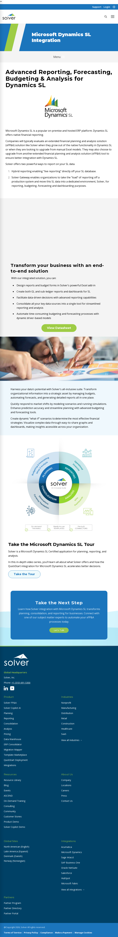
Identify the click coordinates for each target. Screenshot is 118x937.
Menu (59, 57)
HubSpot (65, 878)
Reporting (9, 718)
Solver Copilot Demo (14, 826)
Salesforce (66, 873)
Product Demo (11, 821)
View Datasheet (59, 328)
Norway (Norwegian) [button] (14, 860)
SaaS (63, 733)
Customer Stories (13, 816)
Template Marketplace (15, 754)
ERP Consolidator (13, 744)
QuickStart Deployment (16, 760)
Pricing (7, 733)
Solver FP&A (10, 702)
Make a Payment (63, 932)
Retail (64, 718)
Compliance (46, 932)
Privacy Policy (31, 932)
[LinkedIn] (6, 688)
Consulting (9, 806)
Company (66, 780)
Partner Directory (13, 908)
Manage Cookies (83, 932)
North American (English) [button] (16, 846)
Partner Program (12, 902)
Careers (65, 790)
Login (107, 7)
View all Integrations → (73, 889)
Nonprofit (66, 702)
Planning (8, 713)
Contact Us (67, 800)
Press (64, 795)
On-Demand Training (14, 800)
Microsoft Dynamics (71, 852)
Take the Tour (24, 574)
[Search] (105, 16)
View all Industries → (71, 740)
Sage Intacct (67, 857)
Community (10, 811)
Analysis (8, 728)
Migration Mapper (13, 749)
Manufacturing (68, 707)
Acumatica (66, 846)
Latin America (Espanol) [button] (16, 851)
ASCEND (8, 795)
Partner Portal (11, 913)
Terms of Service (13, 932)
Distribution (67, 713)
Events (7, 790)
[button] (112, 16)
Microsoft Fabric (69, 883)
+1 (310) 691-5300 (21, 682)
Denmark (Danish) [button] (13, 856)
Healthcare (66, 728)
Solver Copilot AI (12, 707)
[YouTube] (12, 688)
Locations (66, 785)
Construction (67, 723)
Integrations (10, 765)
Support (96, 7)
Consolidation (11, 723)
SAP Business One (70, 862)
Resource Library (12, 780)
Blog (6, 785)
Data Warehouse (12, 739)
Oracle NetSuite (69, 867)
